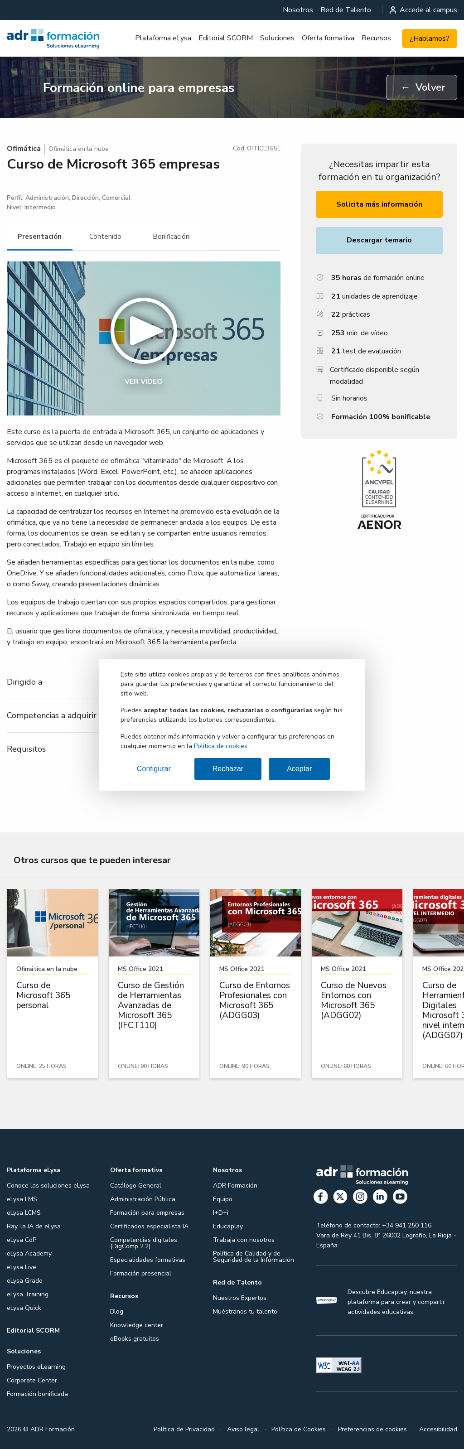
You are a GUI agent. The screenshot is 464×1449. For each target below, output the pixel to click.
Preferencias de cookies (372, 1429)
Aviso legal (243, 1429)
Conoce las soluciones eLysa (48, 1185)
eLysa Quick (24, 1308)
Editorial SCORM (225, 38)
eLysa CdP (21, 1240)
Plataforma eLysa (163, 38)
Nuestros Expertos (239, 1298)
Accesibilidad (438, 1429)
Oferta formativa (328, 38)
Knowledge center (136, 1325)
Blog (116, 1311)
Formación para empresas (147, 1212)
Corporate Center (32, 1380)
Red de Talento (345, 10)
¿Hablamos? (430, 38)
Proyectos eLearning (36, 1366)
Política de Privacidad (184, 1429)
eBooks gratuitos (134, 1338)
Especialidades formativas (147, 1260)
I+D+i (220, 1212)
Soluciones (277, 38)
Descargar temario (379, 240)
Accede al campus (424, 10)
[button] (143, 338)
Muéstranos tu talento (245, 1311)
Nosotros (298, 10)
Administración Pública (142, 1199)
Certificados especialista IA (149, 1226)
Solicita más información (379, 204)
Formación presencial (140, 1273)
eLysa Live (21, 1267)
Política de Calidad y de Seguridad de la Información (253, 1256)
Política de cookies (220, 746)
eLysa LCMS (24, 1212)
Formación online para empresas (139, 88)
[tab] (39, 237)
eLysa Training (27, 1294)
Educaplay (228, 1226)
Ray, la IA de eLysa (34, 1226)
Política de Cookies (298, 1429)
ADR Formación (235, 1185)
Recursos (376, 38)
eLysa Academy (29, 1253)
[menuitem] (298, 10)
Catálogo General (135, 1185)
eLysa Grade (25, 1280)
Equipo (222, 1199)
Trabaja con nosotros (244, 1240)
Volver (423, 87)
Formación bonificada (37, 1394)
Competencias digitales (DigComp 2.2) (143, 1243)
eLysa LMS (22, 1199)
